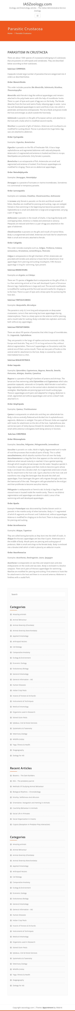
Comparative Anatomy (21, 652)
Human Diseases (19, 685)
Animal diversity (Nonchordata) (25, 631)
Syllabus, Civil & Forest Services (25, 723)
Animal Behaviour (20, 620)
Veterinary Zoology (20, 734)
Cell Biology (17, 647)
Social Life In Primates (21, 813)
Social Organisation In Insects (24, 819)
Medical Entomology (20, 707)
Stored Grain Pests (20, 717)
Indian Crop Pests (20, 690)
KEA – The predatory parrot (23, 781)
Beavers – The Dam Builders (24, 775)
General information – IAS (23, 679)
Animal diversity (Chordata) (23, 625)
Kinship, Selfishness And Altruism (26, 797)
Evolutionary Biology (20, 669)
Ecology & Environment (22, 658)
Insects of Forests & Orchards (24, 696)
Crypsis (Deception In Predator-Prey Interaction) (31, 824)
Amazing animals (19, 614)
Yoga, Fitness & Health (21, 745)
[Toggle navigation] (37, 16)
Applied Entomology (20, 636)
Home (10, 33)
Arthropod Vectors (20, 641)
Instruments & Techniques (23, 701)
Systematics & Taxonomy (22, 728)
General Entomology (20, 674)
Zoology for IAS (18, 755)
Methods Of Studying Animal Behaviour (28, 786)
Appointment (47, 1007)
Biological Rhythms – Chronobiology (27, 792)
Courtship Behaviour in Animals (25, 808)
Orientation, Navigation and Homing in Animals (31, 803)
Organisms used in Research (24, 712)
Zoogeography (18, 750)
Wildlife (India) (18, 739)
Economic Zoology (20, 663)
